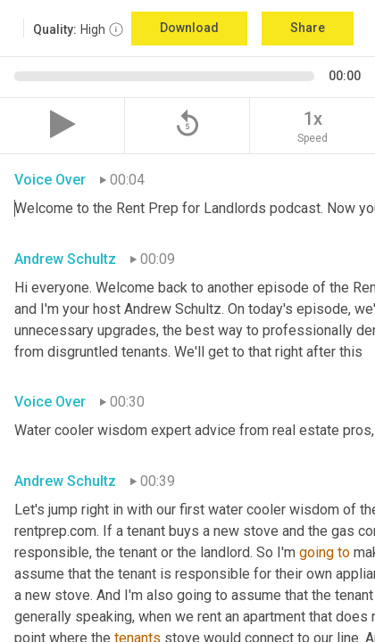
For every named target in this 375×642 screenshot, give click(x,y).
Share (307, 28)
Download (189, 28)
